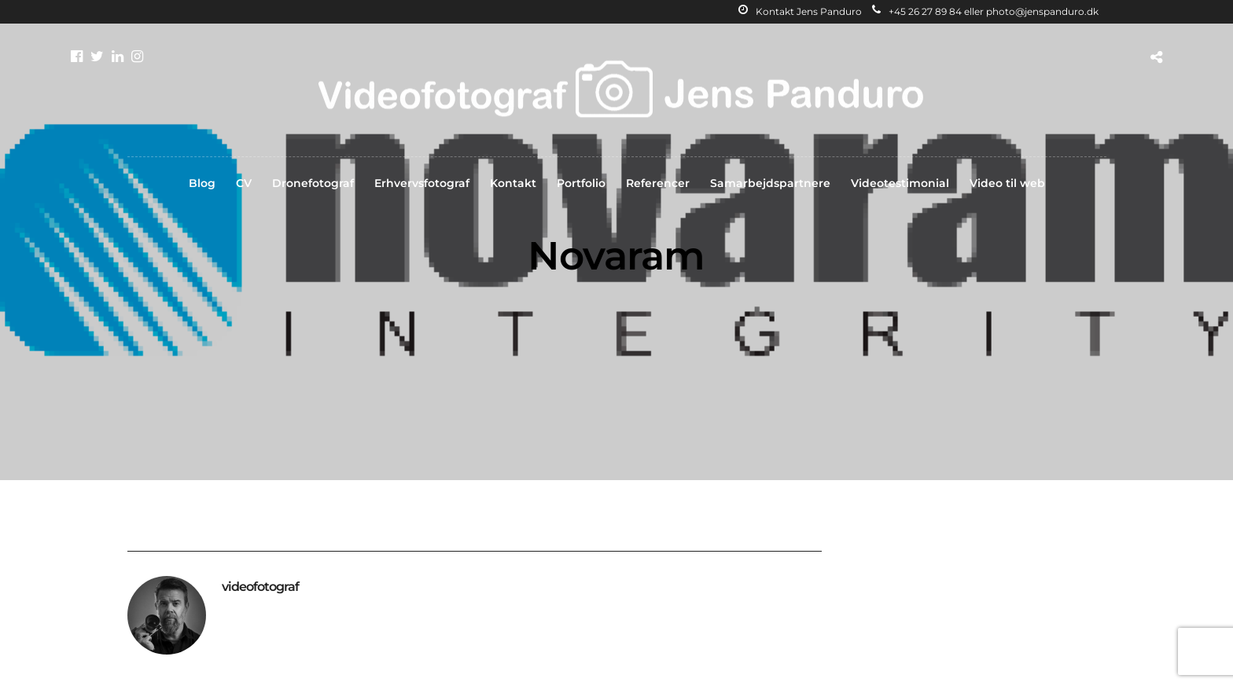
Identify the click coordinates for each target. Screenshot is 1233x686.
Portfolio (581, 183)
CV (244, 183)
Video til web (1007, 183)
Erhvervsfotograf (421, 183)
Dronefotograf (313, 183)
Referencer (658, 183)
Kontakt (513, 183)
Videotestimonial (900, 183)
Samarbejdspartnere (770, 183)
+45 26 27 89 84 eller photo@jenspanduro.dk (985, 11)
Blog (202, 183)
